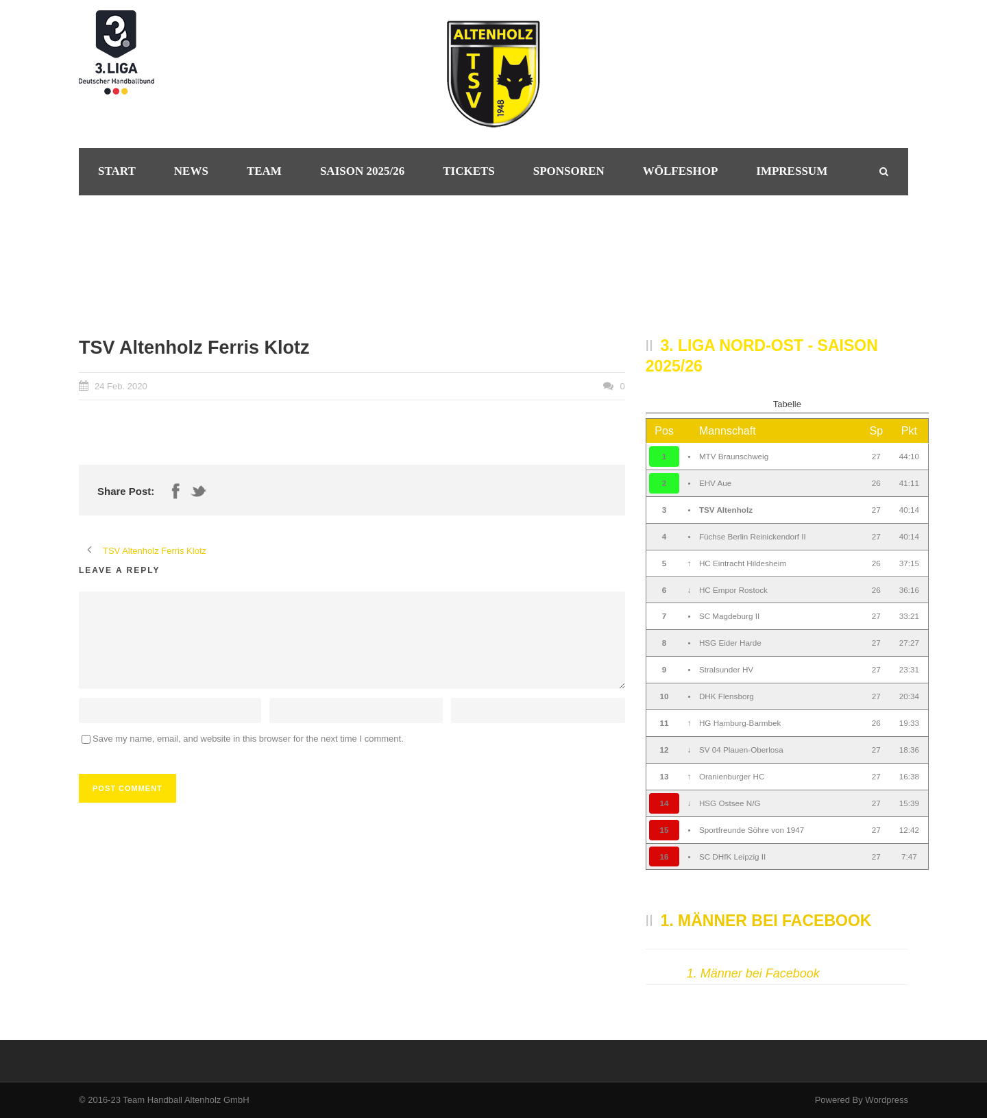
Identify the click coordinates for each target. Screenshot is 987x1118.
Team (264, 171)
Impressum (791, 171)
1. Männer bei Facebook (765, 920)
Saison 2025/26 (362, 171)
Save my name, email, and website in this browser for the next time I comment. (248, 738)
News (191, 171)
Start (117, 171)
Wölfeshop (680, 171)
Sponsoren (569, 171)
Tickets (469, 171)
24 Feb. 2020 (121, 386)
